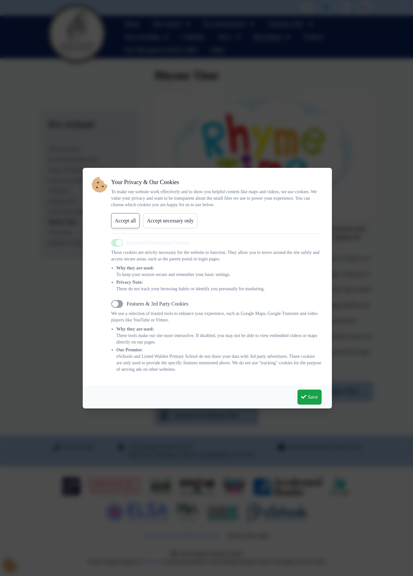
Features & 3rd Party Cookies (157, 304)
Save (309, 397)
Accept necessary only (170, 220)
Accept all (125, 220)
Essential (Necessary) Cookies (158, 242)
